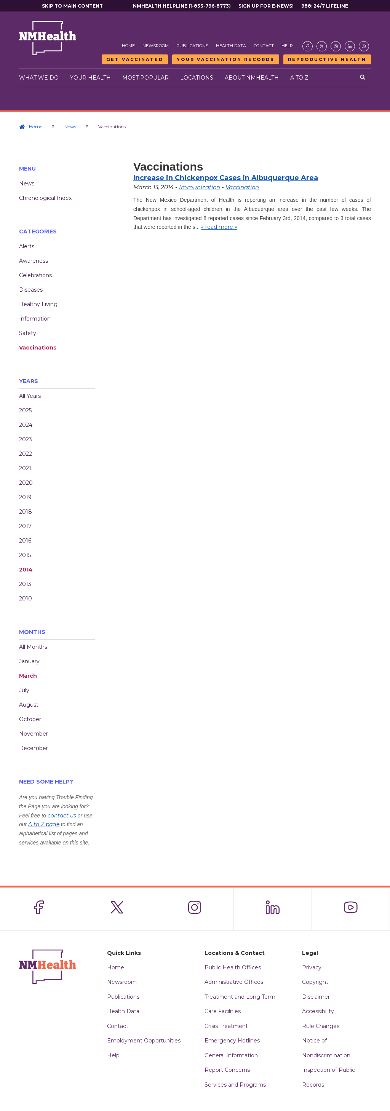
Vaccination (242, 187)
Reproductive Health (327, 59)
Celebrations (35, 275)
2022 (25, 453)
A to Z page (43, 824)
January (29, 661)
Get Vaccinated (134, 59)
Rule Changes (320, 1026)
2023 (25, 439)
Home (128, 45)
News (70, 126)
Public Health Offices (233, 967)
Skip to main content (72, 6)
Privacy (311, 967)
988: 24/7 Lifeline (324, 6)
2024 (25, 424)
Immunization (199, 187)
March (28, 675)
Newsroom (155, 45)
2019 (25, 497)
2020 (26, 482)
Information (35, 318)
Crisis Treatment (226, 1026)
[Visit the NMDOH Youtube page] (364, 46)
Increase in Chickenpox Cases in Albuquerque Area (225, 178)
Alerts (26, 246)
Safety (27, 333)
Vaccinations (37, 347)
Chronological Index (45, 198)
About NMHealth (252, 77)
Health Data (231, 45)
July (24, 690)
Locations (196, 77)
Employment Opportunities (144, 1040)
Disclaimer (316, 996)
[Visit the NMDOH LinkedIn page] (350, 46)
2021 (25, 468)
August (28, 704)
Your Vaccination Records (226, 59)
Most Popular (145, 77)
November (33, 733)
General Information (231, 1055)
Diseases (31, 289)
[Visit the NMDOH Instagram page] (336, 46)
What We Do (39, 77)
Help (287, 45)
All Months (33, 646)
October (30, 719)
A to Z (299, 77)
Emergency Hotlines (232, 1040)
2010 (25, 598)
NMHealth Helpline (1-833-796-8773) (182, 6)
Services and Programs (235, 1084)
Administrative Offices (234, 982)
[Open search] (362, 78)
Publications (192, 45)
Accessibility (318, 1011)
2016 (25, 540)
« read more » (219, 226)
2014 (26, 569)
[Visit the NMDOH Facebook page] (307, 46)
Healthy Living (38, 304)
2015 (25, 555)
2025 (25, 410)
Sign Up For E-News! (266, 6)
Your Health (90, 77)
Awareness (33, 260)
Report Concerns (227, 1069)
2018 (25, 511)
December (33, 748)
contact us (62, 815)
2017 (25, 526)
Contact (264, 45)
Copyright (315, 982)
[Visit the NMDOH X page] (322, 46)
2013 (25, 584)
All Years (30, 396)
